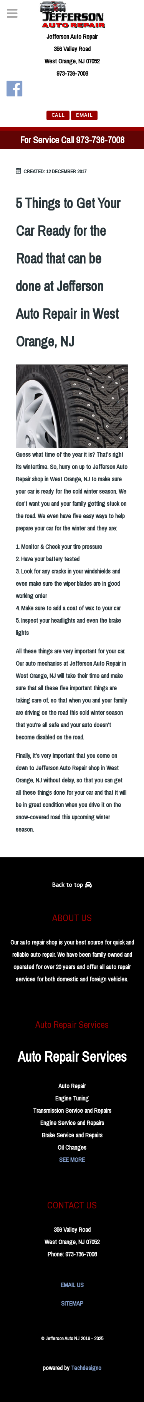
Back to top (72, 884)
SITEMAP (72, 1303)
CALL (58, 115)
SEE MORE (72, 1159)
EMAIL (84, 115)
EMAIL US (72, 1285)
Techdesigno (86, 1368)
